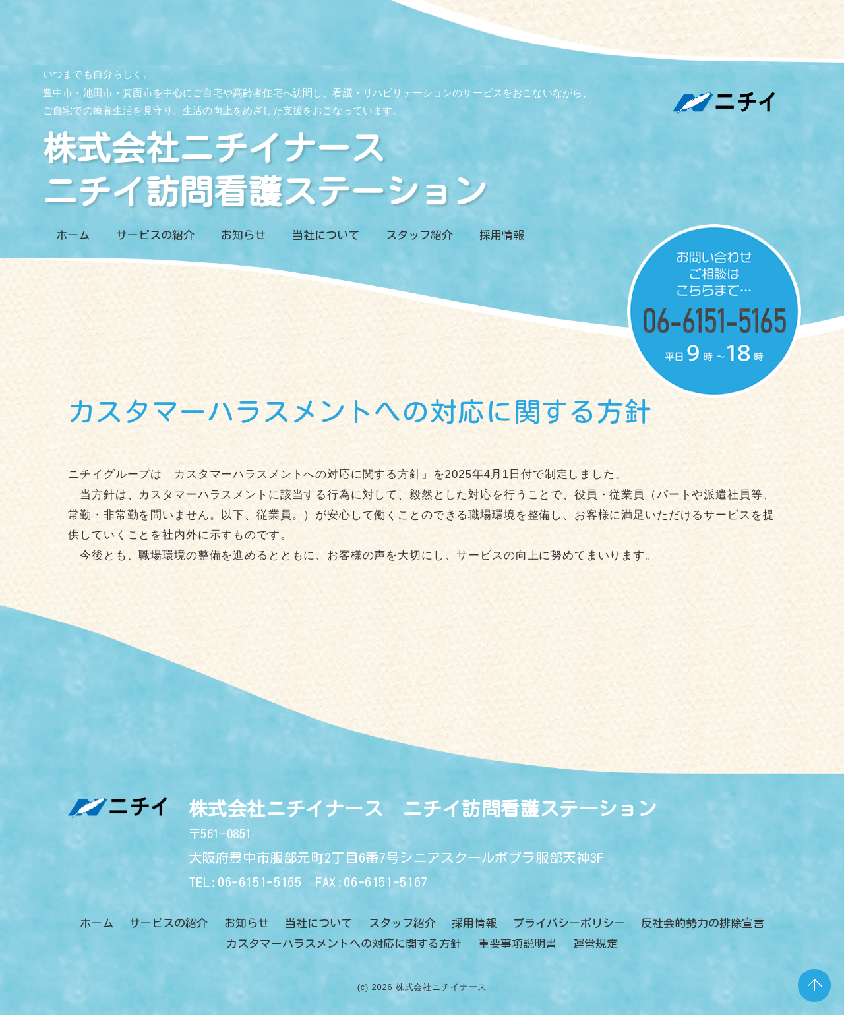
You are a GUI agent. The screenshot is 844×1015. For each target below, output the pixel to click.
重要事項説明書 (517, 943)
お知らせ (243, 234)
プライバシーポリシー (569, 923)
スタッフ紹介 (419, 234)
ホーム (73, 234)
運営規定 (595, 943)
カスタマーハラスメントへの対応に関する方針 (344, 943)
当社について (325, 234)
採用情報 (501, 234)
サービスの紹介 (155, 234)
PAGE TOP (814, 985)
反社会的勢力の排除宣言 (702, 923)
